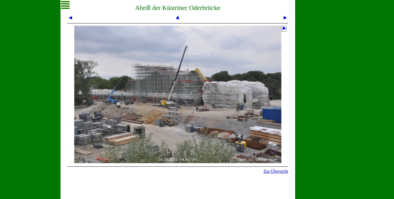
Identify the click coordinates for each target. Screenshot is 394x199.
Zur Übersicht (275, 171)
